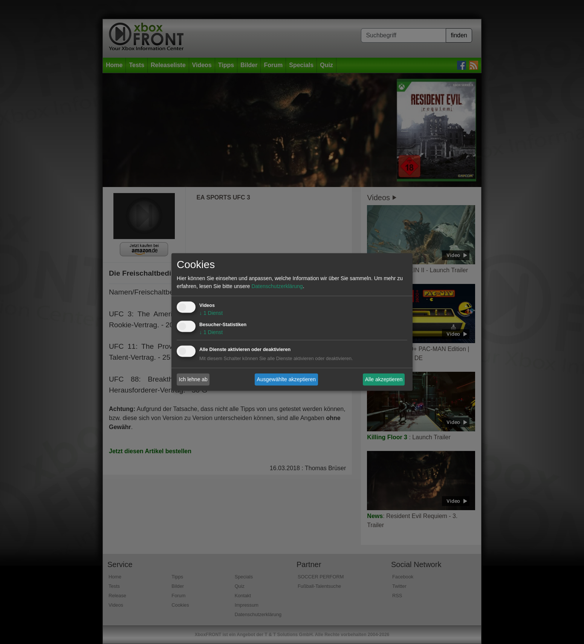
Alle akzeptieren (384, 379)
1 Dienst (211, 313)
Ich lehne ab (193, 379)
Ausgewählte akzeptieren (286, 379)
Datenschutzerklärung (277, 287)
